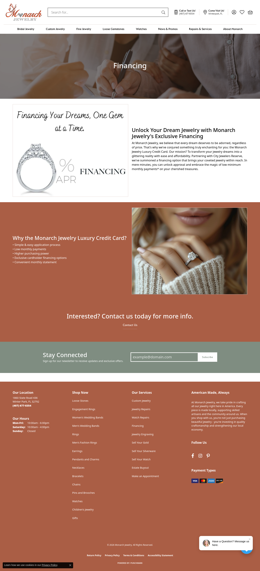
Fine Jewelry (83, 29)
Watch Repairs (140, 417)
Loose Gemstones (113, 29)
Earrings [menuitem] (77, 451)
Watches (141, 29)
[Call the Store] (22, 405)
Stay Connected (65, 355)
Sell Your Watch (141, 459)
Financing (138, 425)
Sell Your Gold (140, 442)
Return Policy (94, 555)
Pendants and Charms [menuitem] (85, 459)
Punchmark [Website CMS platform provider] (137, 563)
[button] (234, 12)
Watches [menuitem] (77, 501)
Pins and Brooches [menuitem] (83, 492)
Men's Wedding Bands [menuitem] (85, 425)
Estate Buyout (140, 467)
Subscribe (207, 357)
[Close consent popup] (70, 565)
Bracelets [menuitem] (77, 476)
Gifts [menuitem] (75, 518)
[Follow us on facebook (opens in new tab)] (192, 455)
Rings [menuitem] (75, 434)
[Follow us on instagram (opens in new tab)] (200, 455)
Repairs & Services (200, 29)
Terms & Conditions (133, 555)
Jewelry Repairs (141, 409)
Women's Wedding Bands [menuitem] (87, 417)
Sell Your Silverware (144, 451)
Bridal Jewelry (25, 29)
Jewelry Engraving (142, 434)
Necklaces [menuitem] (78, 467)
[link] (186, 12)
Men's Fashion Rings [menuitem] (84, 442)
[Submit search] (164, 12)
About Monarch (233, 29)
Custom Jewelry (55, 29)
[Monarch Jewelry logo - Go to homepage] (24, 12)
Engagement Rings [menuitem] (83, 409)
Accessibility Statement (160, 555)
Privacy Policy (112, 555)
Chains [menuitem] (76, 484)
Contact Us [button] (130, 325)
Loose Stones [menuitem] (80, 400)
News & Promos (167, 29)
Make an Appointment (145, 476)
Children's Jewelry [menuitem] (83, 509)
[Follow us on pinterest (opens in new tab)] (208, 455)
